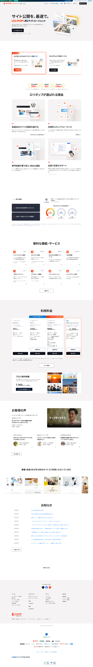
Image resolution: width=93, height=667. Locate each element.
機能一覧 (46, 290)
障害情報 (64, 601)
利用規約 (13, 618)
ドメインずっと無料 (15, 599)
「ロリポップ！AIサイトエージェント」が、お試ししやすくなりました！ (46, 521)
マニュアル (48, 596)
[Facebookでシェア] (46, 587)
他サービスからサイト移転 (52, 573)
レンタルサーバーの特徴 (16, 596)
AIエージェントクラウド (33, 598)
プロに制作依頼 (37, 573)
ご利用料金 (31, 603)
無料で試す (20, 353)
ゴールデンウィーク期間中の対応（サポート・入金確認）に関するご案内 (46, 543)
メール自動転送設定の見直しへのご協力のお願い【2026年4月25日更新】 (46, 539)
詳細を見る (37, 349)
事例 (65, 3)
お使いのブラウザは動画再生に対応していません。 (64, 417)
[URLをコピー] (50, 587)
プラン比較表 (46, 365)
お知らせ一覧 (16, 549)
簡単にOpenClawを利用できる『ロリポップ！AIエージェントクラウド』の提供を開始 (49, 536)
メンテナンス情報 (65, 599)
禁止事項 (17, 618)
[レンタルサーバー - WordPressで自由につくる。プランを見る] (64, 63)
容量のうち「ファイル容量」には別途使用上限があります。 (22, 359)
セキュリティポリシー (23, 618)
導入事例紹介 (31, 608)
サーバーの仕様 (15, 601)
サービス (46, 3)
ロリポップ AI (54, 3)
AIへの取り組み (54, 651)
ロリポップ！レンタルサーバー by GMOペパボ (15, 3)
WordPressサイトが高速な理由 (37, 134)
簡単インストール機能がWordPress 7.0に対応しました (42, 517)
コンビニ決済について (46, 618)
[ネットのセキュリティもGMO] (9, 1)
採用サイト (47, 651)
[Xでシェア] (43, 587)
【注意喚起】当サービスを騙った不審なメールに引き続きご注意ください (46, 532)
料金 (61, 3)
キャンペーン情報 (65, 598)
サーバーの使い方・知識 (50, 603)
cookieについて (39, 618)
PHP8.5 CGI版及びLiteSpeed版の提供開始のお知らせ (42, 514)
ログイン (75, 3)
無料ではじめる (83, 3)
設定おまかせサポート (50, 601)
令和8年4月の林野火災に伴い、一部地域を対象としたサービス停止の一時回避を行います (49, 528)
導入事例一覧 (17, 454)
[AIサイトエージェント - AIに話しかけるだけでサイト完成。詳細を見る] (29, 63)
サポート (69, 3)
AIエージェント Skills (16, 605)
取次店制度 (14, 603)
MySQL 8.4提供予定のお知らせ (37, 510)
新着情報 (64, 596)
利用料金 (78, 134)
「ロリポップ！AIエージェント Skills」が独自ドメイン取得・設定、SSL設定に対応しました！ (50, 525)
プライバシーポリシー (32, 618)
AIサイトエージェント (33, 596)
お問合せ (47, 599)
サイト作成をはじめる (17, 30)
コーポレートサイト (40, 651)
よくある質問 (48, 598)
